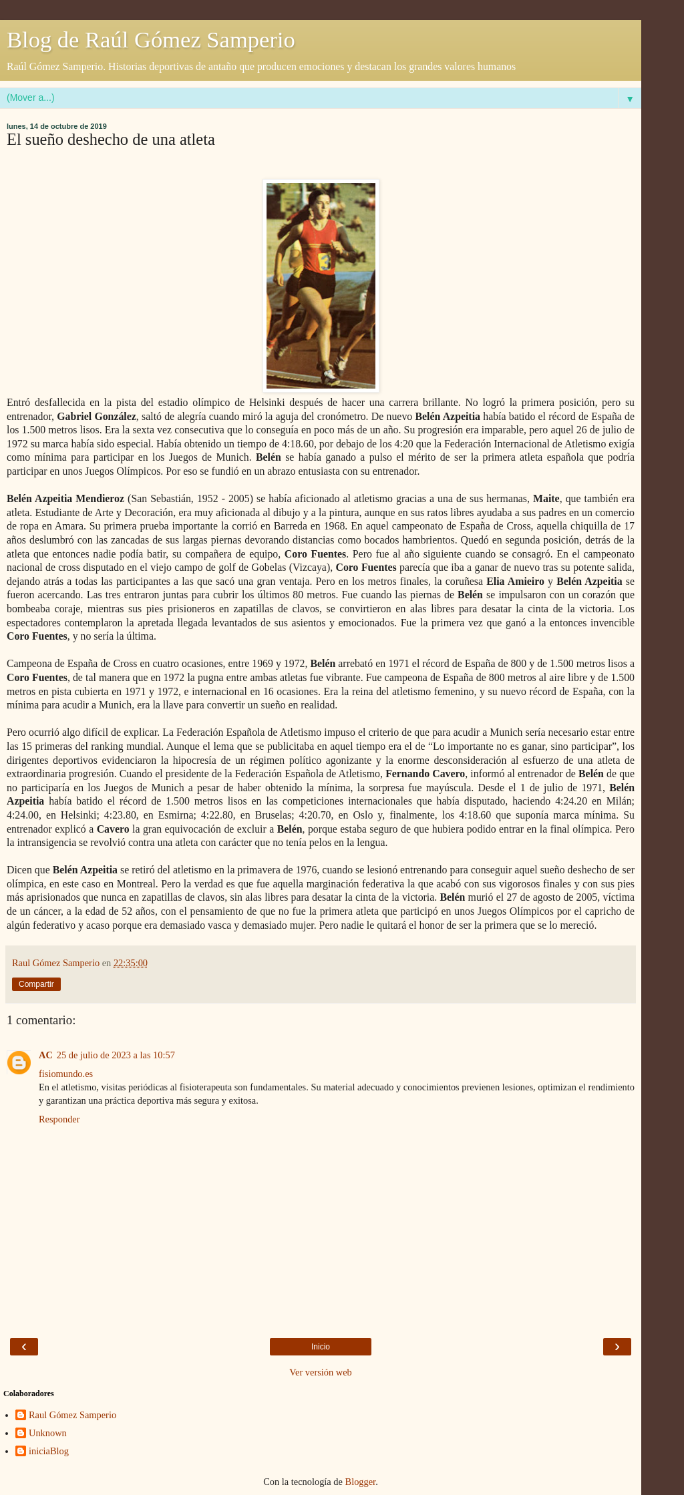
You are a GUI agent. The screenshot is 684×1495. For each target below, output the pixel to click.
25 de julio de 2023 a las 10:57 (116, 1055)
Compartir (36, 984)
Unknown (48, 1433)
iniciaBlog (49, 1451)
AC (46, 1055)
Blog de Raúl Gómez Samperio (151, 39)
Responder (59, 1119)
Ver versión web (320, 1372)
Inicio (320, 1346)
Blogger (360, 1481)
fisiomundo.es (66, 1073)
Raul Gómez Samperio (72, 1415)
